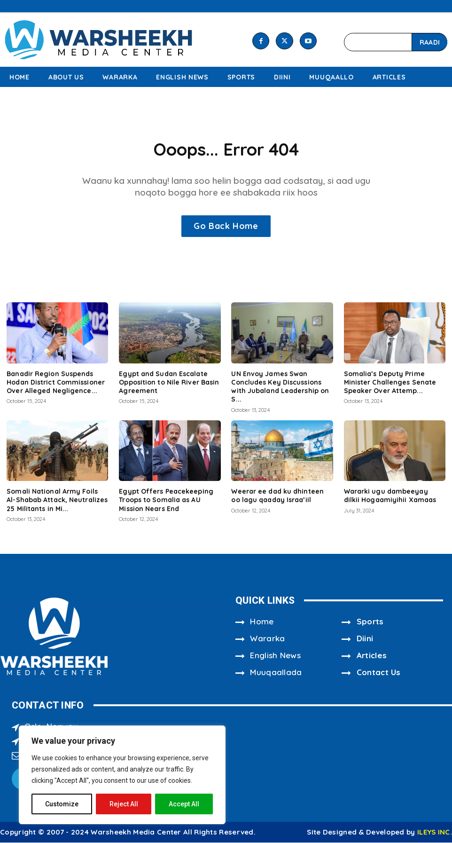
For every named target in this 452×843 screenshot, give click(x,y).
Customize (61, 804)
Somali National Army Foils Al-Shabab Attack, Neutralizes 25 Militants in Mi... (57, 500)
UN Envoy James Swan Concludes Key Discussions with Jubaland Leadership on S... (280, 387)
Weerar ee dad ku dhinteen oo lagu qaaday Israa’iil (277, 496)
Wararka (267, 639)
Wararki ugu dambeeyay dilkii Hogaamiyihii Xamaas (390, 496)
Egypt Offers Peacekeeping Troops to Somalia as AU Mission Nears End (166, 500)
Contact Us (379, 673)
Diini (365, 639)
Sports (370, 622)
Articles (372, 656)
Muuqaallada (276, 673)
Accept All (184, 804)
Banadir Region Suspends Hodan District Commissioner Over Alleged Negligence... (56, 383)
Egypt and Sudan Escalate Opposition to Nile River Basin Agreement (169, 383)
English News (275, 656)
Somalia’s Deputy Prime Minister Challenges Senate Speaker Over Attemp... (390, 383)
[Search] (429, 42)
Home (261, 622)
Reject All (123, 804)
